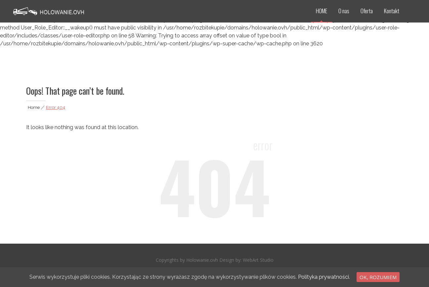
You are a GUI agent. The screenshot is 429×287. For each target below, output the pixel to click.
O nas (343, 11)
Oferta (367, 11)
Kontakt (391, 11)
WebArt (251, 261)
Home (34, 107)
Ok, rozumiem (378, 277)
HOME (321, 11)
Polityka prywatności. (324, 277)
